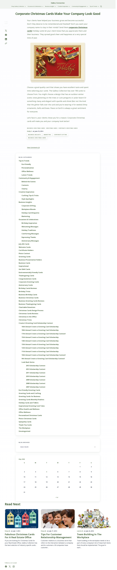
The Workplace (24, 428)
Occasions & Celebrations (28, 220)
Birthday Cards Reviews (28, 288)
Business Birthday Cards (28, 295)
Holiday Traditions (29, 230)
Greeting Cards (25, 257)
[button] (101, 6)
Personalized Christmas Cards (30, 415)
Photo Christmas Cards (27, 419)
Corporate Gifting (60, 134)
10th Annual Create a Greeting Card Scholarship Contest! (44, 355)
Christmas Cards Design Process (31, 310)
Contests (25, 185)
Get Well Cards (24, 269)
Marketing (47, 134)
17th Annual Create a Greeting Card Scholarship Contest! (44, 334)
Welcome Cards (25, 247)
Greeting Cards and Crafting (30, 393)
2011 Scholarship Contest (35, 373)
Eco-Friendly (26, 164)
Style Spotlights (28, 199)
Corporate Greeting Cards (29, 282)
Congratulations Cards (27, 279)
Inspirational (24, 266)
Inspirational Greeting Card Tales (32, 406)
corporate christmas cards (68, 128)
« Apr (56, 497)
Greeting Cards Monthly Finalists (31, 400)
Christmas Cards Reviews (28, 314)
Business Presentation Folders (30, 260)
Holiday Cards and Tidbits (28, 403)
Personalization (28, 168)
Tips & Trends (24, 161)
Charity (24, 189)
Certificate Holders (26, 250)
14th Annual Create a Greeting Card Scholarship (40, 341)
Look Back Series (28, 362)
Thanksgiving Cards (26, 276)
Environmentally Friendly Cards (31, 272)
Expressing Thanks (29, 237)
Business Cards (24, 263)
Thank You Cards (25, 425)
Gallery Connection (58, 3)
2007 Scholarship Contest (35, 387)
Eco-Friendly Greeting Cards (29, 390)
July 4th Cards (24, 244)
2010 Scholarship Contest (35, 376)
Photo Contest (24, 253)
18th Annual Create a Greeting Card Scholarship (40, 330)
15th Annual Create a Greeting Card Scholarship (40, 337)
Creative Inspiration (26, 192)
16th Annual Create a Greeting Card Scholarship (40, 327)
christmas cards (51, 128)
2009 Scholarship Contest (35, 380)
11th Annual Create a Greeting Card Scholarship (40, 351)
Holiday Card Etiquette (30, 213)
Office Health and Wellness (29, 409)
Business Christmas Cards (36, 128)
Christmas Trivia (25, 320)
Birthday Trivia (24, 291)
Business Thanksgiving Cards (30, 304)
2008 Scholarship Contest (35, 383)
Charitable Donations (27, 307)
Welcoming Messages (30, 227)
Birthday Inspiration (29, 223)
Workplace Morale (29, 209)
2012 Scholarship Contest (35, 369)
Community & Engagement (29, 178)
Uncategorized (24, 431)
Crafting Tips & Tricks (30, 196)
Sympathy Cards (25, 422)
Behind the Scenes (29, 182)
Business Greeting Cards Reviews (31, 301)
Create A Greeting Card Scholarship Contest (36, 323)
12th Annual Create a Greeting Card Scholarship (40, 348)
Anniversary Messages (30, 241)
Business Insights (34, 134)
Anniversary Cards (26, 285)
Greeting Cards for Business (29, 396)
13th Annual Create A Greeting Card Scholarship (40, 344)
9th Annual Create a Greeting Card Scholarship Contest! (43, 359)
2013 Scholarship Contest (35, 366)
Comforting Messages (30, 234)
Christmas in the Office (28, 317)
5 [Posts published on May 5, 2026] (46, 472)
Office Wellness (27, 171)
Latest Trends (27, 175)
